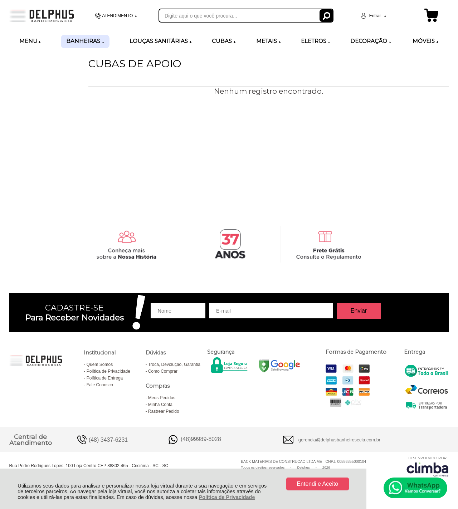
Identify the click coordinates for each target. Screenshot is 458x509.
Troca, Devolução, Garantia (174, 364)
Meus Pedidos (161, 397)
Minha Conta (160, 404)
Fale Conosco (100, 384)
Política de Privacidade (227, 497)
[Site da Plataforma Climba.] (427, 466)
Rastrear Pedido (163, 411)
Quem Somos (100, 364)
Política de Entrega (105, 378)
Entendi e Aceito (317, 484)
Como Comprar (162, 371)
